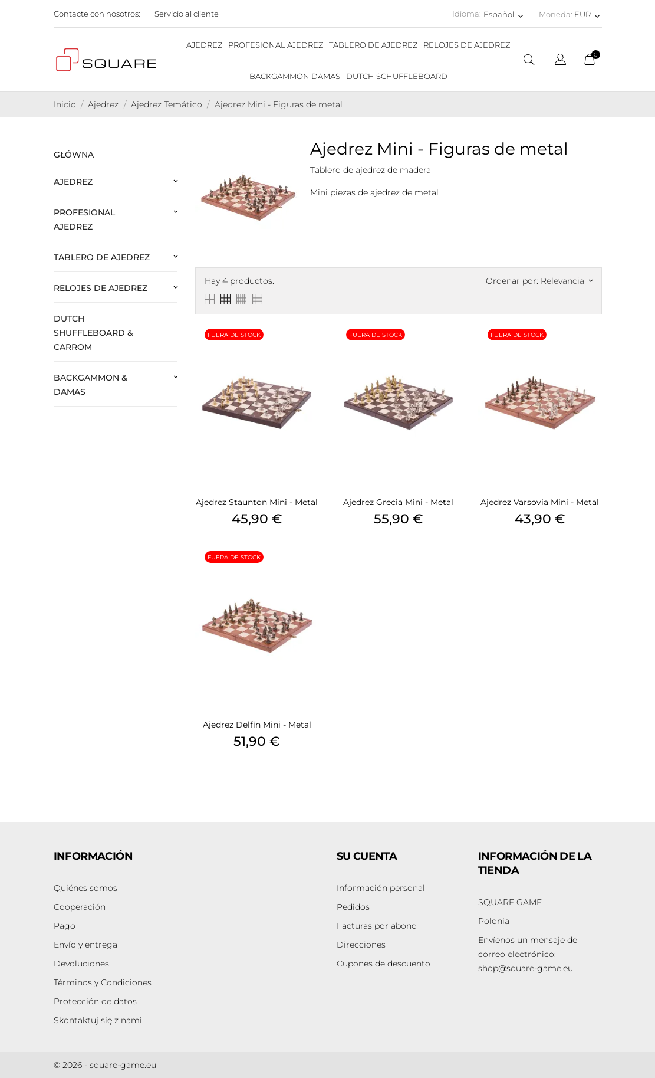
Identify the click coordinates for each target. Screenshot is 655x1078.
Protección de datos (95, 1001)
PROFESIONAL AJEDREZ (275, 45)
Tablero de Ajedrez (102, 257)
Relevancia (567, 281)
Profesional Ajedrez (84, 219)
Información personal (381, 888)
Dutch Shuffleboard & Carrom (93, 332)
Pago (64, 925)
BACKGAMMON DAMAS (294, 76)
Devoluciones (81, 963)
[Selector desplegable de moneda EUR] (588, 14)
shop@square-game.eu (527, 954)
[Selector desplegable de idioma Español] (504, 14)
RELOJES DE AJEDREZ (466, 45)
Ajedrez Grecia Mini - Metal (398, 502)
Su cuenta (367, 856)
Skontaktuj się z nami (98, 1020)
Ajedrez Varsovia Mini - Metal (539, 502)
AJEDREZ (204, 45)
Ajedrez (73, 181)
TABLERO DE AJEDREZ (373, 45)
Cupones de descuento (383, 963)
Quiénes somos (85, 888)
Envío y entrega (85, 944)
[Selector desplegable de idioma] (560, 61)
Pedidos (353, 907)
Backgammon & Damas (90, 384)
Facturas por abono (377, 925)
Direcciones (361, 944)
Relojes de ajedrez (100, 288)
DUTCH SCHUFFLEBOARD (396, 76)
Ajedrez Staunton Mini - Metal (257, 502)
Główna (74, 154)
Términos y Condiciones (103, 982)
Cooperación (80, 907)
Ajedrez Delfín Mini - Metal (257, 724)
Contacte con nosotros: (97, 13)
